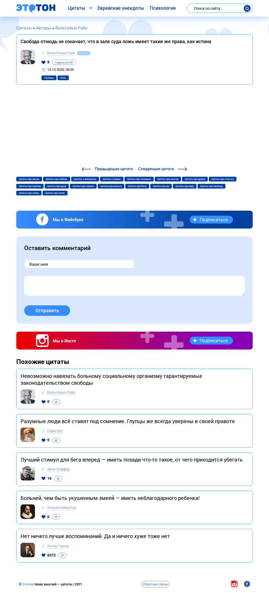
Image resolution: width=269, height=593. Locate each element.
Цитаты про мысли (167, 179)
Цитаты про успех (55, 193)
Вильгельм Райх (61, 52)
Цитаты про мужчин (30, 186)
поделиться (64, 62)
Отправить (47, 310)
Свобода (49, 78)
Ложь (63, 78)
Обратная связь (155, 584)
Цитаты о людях (112, 179)
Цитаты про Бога (137, 186)
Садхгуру (55, 430)
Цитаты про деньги (111, 186)
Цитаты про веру (184, 186)
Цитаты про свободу (211, 186)
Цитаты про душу (56, 186)
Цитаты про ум (161, 186)
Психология (163, 8)
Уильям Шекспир (61, 507)
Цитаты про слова (29, 193)
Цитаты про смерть (83, 186)
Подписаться (214, 219)
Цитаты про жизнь (29, 179)
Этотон (28, 584)
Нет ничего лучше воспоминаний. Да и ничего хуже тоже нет (95, 536)
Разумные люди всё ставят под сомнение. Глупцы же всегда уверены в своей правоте (127, 421)
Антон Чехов (58, 545)
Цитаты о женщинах (85, 179)
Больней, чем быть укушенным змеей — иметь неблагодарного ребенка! (110, 497)
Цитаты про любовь (57, 179)
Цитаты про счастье (222, 179)
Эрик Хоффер (58, 469)
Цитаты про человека (139, 179)
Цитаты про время (195, 179)
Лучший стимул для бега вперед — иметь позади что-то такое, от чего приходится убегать (131, 459)
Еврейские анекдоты (120, 8)
